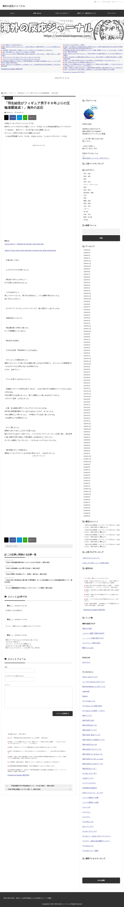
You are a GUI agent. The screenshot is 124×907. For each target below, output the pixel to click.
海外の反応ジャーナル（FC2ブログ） (96, 158)
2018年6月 (87, 505)
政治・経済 (87, 190)
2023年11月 (87, 328)
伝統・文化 (87, 214)
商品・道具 (87, 176)
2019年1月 (87, 486)
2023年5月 (87, 345)
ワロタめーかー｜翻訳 (90, 851)
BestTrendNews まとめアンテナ (93, 686)
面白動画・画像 (88, 192)
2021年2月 (87, 418)
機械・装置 (87, 201)
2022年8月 (87, 369)
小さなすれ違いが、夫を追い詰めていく (12, 45)
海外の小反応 (87, 628)
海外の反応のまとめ (89, 744)
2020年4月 (87, 445)
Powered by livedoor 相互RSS (12, 69)
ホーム (97, 2)
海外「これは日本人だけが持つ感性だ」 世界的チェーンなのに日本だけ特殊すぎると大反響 (89, 69)
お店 (85, 195)
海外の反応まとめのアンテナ (92, 764)
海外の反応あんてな (89, 725)
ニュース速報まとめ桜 (90, 802)
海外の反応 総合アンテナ (91, 735)
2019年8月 (87, 467)
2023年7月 (87, 339)
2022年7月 (87, 372)
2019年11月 (87, 459)
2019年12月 (87, 456)
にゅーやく (86, 817)
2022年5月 (87, 377)
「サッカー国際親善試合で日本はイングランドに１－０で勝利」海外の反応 (28, 588)
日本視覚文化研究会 (89, 788)
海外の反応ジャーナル (16, 5)
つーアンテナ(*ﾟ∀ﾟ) (88, 783)
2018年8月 (87, 499)
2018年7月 (87, 502)
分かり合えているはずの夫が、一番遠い (74, 45)
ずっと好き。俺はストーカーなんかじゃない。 (97, 578)
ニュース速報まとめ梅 (90, 797)
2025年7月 (87, 274)
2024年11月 (87, 296)
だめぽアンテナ (88, 778)
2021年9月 (87, 399)
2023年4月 (87, 347)
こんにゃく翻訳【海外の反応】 (93, 633)
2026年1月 (87, 258)
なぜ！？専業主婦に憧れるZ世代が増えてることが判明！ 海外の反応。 (29, 738)
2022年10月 (87, 364)
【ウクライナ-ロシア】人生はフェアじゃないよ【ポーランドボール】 (21, 57)
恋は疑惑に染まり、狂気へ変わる (17, 734)
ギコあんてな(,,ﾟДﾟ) (89, 773)
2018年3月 (87, 513)
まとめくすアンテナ (89, 831)
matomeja (85, 691)
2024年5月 (87, 312)
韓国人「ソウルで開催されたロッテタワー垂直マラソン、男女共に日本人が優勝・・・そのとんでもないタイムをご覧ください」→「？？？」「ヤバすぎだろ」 (37, 742)
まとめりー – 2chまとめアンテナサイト (96, 836)
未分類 (86, 220)
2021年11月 (87, 394)
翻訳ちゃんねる (88, 648)
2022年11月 (87, 361)
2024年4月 (87, 315)
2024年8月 (87, 304)
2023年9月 (87, 334)
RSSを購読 (107, 2)
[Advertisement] (62, 83)
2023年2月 (87, 353)
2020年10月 (87, 429)
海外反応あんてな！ (89, 768)
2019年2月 (87, 483)
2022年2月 (87, 385)
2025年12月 (87, 261)
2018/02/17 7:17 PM (20, 619)
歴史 (85, 179)
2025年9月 (87, 269)
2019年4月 (87, 478)
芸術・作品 (87, 182)
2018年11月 (87, 491)
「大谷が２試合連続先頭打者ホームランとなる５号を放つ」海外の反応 (27, 562)
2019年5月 (87, 475)
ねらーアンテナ (88, 826)
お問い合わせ (37, 13)
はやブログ (86, 662)
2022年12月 (87, 358)
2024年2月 (87, 320)
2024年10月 (87, 299)
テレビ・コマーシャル (91, 184)
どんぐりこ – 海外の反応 (91, 643)
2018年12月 (87, 489)
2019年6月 (87, 472)
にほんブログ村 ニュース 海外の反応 (95, 563)
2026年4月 (87, 250)
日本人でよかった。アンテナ (92, 793)
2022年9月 (87, 366)
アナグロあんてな (88, 701)
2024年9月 (87, 301)
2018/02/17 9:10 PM (20, 635)
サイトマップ (117, 2)
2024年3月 (87, 318)
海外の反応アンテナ (89, 730)
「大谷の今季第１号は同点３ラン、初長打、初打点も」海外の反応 (26, 574)
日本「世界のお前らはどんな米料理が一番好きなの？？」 (80, 62)
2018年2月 (87, 516)
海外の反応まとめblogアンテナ (93, 740)
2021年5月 (87, 410)
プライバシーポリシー (62, 13)
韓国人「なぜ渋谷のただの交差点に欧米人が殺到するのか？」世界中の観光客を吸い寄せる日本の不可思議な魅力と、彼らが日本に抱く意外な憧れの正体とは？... (92, 47)
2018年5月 (87, 508)
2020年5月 (87, 442)
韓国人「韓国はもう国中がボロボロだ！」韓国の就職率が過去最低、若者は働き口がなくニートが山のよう (93, 67)
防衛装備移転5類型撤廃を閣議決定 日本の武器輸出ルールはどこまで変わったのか (32, 766)
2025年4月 (87, 282)
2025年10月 (87, 266)
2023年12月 (87, 326)
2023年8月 (87, 337)
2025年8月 (87, 271)
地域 (85, 187)
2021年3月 (87, 415)
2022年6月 (87, 375)
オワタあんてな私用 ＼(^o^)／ (93, 711)
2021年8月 (87, 402)
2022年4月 (87, 380)
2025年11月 (87, 263)
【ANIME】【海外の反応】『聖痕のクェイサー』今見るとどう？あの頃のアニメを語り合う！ (27, 50)
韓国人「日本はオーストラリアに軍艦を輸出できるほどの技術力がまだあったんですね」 (33, 747)
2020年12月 (87, 423)
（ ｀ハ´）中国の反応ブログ (93, 638)
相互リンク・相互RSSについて (86, 13)
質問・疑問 (87, 203)
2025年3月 (87, 285)
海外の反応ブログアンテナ (92, 749)
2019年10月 (87, 461)
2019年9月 (87, 464)
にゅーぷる (86, 807)
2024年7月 (87, 307)
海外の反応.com (88, 720)
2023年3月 (87, 350)
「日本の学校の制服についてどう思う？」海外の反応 (23, 789)
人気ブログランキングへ (91, 558)
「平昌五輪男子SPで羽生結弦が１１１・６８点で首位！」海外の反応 (32, 786)
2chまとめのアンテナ (90, 677)
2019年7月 (87, 470)
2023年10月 (87, 331)
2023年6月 (87, 342)
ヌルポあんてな (88, 822)
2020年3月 (87, 448)
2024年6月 (87, 309)
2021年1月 (87, 421)
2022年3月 (87, 383)
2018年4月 (87, 510)
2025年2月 (87, 288)
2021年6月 (87, 407)
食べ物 (86, 211)
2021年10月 (87, 396)
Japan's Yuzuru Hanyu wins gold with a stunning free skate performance (30, 250)
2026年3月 (87, 252)
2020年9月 (87, 432)
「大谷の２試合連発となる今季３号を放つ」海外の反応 (22, 568)
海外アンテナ (87, 715)
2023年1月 (87, 356)
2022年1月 (87, 388)
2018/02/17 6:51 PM (20, 606)
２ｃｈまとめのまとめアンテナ (93, 682)
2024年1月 (87, 323)
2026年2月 (87, 255)
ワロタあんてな (88, 846)
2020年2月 (87, 451)
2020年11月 (87, 426)
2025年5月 (87, 280)
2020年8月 (87, 434)
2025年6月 (87, 277)
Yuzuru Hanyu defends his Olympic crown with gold (24, 244)
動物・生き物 (88, 217)
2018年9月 (87, 497)
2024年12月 (87, 293)
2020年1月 (87, 453)
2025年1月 (87, 290)
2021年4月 (87, 413)
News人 (85, 696)
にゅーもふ (86, 812)
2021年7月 (87, 404)
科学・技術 (87, 173)
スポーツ (10, 546)
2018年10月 (87, 494)
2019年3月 (87, 480)
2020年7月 (87, 437)
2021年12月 (87, 391)
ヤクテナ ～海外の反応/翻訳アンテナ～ (96, 841)
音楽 (85, 198)
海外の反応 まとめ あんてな (92, 754)
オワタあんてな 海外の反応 (92, 706)
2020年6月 (87, 440)
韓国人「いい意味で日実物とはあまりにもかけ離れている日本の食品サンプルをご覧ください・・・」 (92, 60)
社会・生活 (87, 206)
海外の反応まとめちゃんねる (92, 759)
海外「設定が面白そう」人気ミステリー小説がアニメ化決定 (18, 52)
